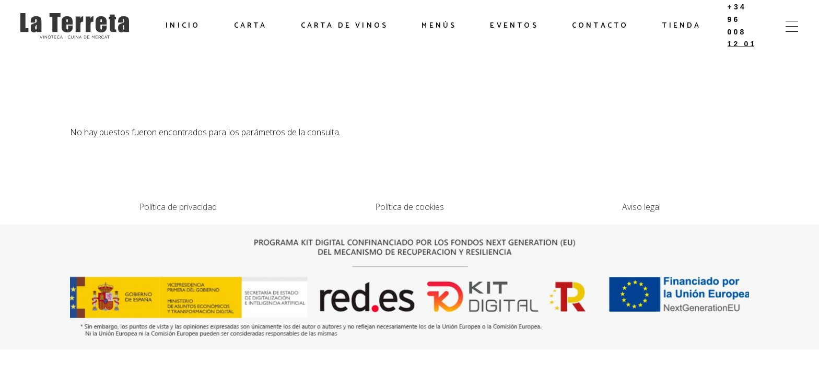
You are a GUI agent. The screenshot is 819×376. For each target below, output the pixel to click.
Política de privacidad (178, 207)
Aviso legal (641, 207)
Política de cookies (409, 207)
